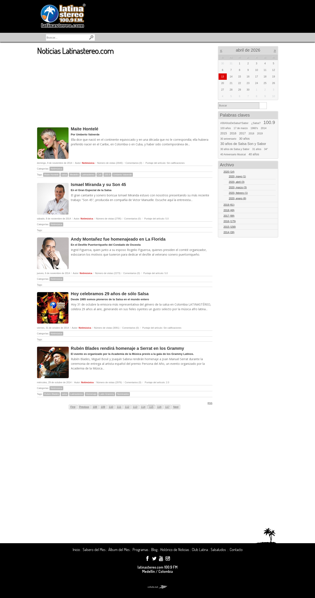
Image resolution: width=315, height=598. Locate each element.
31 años (256, 149)
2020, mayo (237, 176)
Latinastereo (88, 174)
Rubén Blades (51, 394)
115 (151, 406)
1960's (254, 128)
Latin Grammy (106, 394)
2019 (260, 133)
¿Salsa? (256, 123)
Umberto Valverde (122, 174)
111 (119, 406)
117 (167, 406)
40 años (254, 154)
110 (111, 406)
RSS (208, 403)
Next (176, 406)
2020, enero (237, 198)
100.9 (107, 174)
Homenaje (91, 394)
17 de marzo (241, 128)
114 (143, 406)
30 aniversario (228, 139)
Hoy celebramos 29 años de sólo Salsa (110, 293)
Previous (84, 406)
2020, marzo (238, 187)
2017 (242, 133)
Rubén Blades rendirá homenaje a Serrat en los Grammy (127, 348)
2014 (264, 128)
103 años (225, 128)
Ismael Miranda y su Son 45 (98, 184)
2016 (233, 133)
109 (103, 406)
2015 (223, 133)
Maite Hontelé (84, 129)
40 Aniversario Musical (233, 154)
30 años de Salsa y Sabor (234, 149)
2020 (229, 171)
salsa (64, 174)
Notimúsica (88, 163)
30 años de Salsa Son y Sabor (243, 144)
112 (127, 406)
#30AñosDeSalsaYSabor (234, 123)
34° (266, 149)
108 (95, 406)
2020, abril (237, 182)
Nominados (123, 394)
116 (159, 406)
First (72, 406)
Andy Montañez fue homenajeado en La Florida (118, 239)
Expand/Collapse (273, 172)
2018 (251, 133)
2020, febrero (238, 193)
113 (135, 406)
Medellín (74, 174)
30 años (244, 138)
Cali (100, 174)
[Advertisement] (124, 88)
